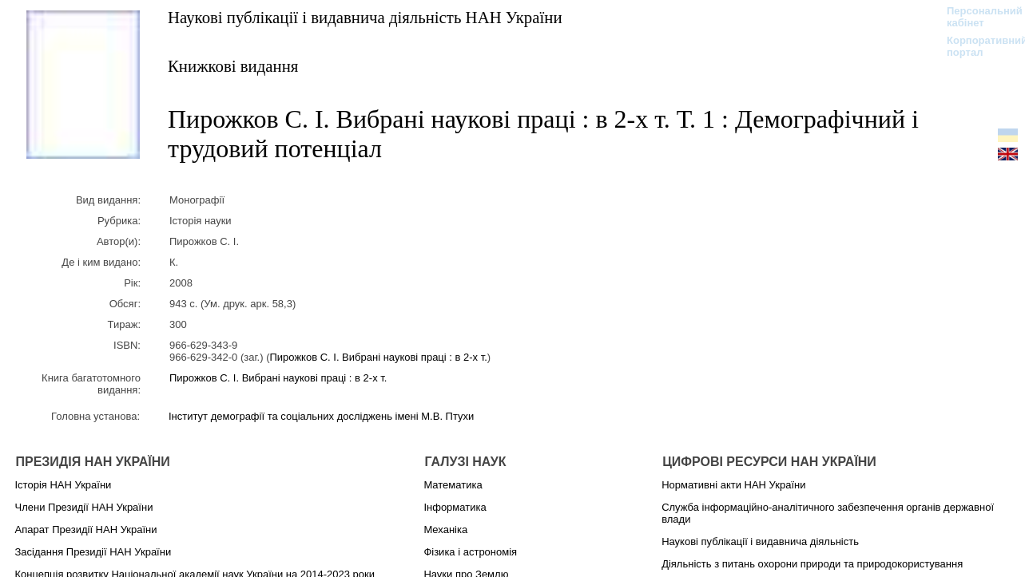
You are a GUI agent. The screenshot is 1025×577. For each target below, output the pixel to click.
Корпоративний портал (977, 46)
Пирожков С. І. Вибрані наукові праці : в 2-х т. (378, 357)
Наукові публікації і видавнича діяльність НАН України (365, 17)
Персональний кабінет (977, 17)
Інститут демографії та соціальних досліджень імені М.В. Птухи (321, 416)
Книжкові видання (233, 66)
